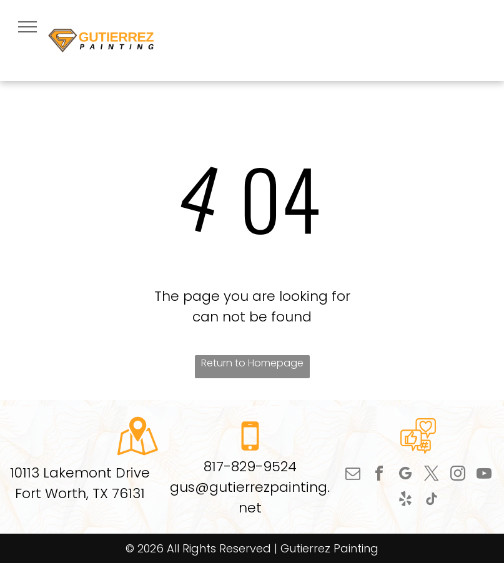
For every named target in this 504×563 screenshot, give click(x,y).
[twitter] (431, 475)
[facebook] (379, 475)
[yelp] (405, 501)
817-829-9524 (250, 466)
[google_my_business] (405, 475)
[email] (353, 475)
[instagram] (458, 475)
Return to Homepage (252, 363)
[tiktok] (431, 501)
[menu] (27, 27)
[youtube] (484, 475)
